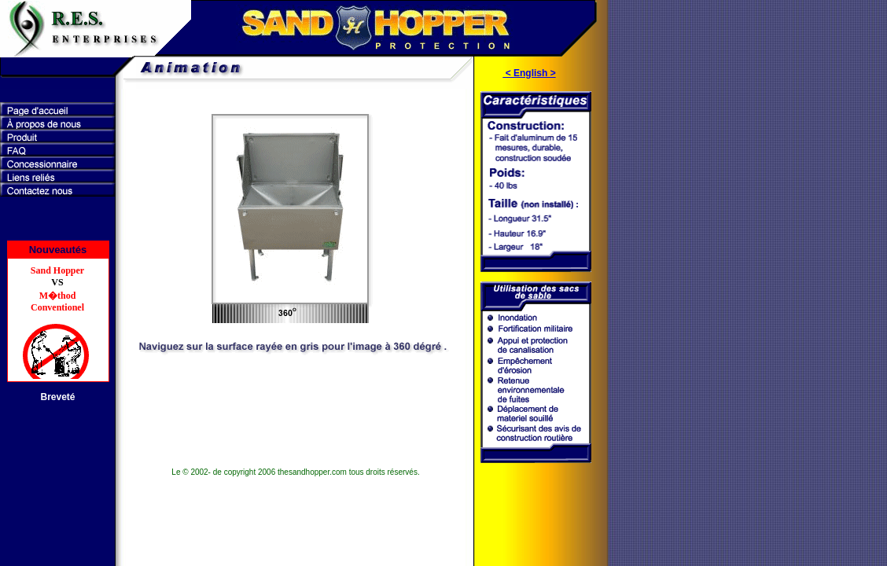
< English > (528, 73)
